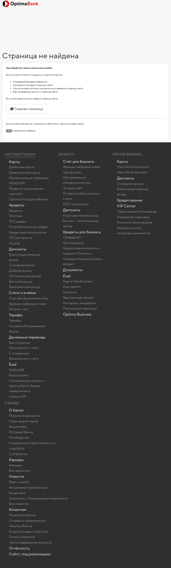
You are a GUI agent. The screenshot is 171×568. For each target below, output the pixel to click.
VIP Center (126, 206)
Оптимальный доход (25, 276)
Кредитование (129, 200)
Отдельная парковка (133, 217)
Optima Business (77, 314)
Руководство (19, 437)
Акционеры (18, 426)
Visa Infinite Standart (132, 172)
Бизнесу (67, 154)
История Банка (21, 432)
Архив (13, 331)
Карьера (16, 459)
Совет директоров (23, 421)
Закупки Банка (20, 526)
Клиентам (17, 509)
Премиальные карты (25, 172)
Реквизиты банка (22, 515)
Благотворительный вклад (132, 191)
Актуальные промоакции (28, 487)
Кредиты (16, 205)
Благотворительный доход (24, 257)
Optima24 (16, 370)
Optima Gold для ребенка (28, 199)
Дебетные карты (22, 167)
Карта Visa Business (77, 281)
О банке (16, 410)
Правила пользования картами (26, 191)
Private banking (127, 154)
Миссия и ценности (24, 415)
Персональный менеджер (137, 211)
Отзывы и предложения (27, 520)
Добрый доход (20, 270)
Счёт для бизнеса (78, 161)
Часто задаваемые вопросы (30, 542)
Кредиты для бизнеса (82, 232)
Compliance (18, 454)
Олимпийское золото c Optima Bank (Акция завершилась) (27, 386)
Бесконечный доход (24, 287)
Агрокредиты (73, 243)
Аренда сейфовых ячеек (27, 304)
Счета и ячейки (22, 292)
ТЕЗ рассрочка (20, 238)
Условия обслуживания (27, 326)
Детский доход (20, 281)
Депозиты (17, 249)
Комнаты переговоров (134, 222)
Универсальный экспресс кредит (83, 261)
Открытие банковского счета (81, 196)
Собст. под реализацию (30, 554)
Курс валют (72, 286)
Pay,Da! (14, 243)
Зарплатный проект (78, 297)
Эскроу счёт (18, 309)
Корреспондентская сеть (28, 531)
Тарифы (15, 315)
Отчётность (19, 548)
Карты (14, 161)
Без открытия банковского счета (24, 345)
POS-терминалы (76, 204)
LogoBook (17, 448)
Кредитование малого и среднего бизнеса (81, 251)
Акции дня (17, 493)
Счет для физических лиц (28, 298)
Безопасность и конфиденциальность (134, 230)
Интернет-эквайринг (79, 303)
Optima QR (17, 396)
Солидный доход (22, 265)
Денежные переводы (27, 337)
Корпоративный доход (80, 215)
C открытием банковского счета (24, 356)
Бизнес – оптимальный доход (80, 223)
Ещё (12, 364)
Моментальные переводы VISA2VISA (29, 180)
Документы (73, 269)
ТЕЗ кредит (17, 221)
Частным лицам (19, 154)
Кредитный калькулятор (28, 232)
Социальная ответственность (32, 443)
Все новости (18, 504)
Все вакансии (19, 470)
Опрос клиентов (22, 537)
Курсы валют (19, 375)
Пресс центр (19, 482)
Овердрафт (72, 237)
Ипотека (15, 216)
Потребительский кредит (29, 227)
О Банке (11, 403)
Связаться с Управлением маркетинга (38, 498)
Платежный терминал (80, 308)
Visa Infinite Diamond (132, 167)
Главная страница (26, 109)
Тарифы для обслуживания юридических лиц (77, 177)
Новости (70, 292)
